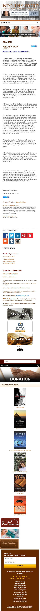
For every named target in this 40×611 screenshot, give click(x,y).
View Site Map (4, 365)
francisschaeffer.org (20, 591)
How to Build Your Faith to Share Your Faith (20, 450)
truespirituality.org (20, 587)
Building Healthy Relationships (20, 471)
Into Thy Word (20, 493)
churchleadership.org (20, 594)
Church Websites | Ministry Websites (16, 607)
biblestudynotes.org (20, 589)
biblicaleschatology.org (20, 601)
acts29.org (20, 596)
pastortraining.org (20, 585)
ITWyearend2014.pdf (9, 263)
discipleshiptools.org (20, 592)
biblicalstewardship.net (20, 600)
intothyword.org (20, 582)
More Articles (20, 202)
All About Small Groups (20, 514)
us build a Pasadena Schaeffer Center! (19, 288)
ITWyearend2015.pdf (9, 261)
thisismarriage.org (20, 598)
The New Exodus (20, 428)
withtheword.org (20, 583)
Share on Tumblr (20, 352)
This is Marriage (20, 407)
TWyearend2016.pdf (8, 259)
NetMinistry (29, 607)
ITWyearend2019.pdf (9, 256)
